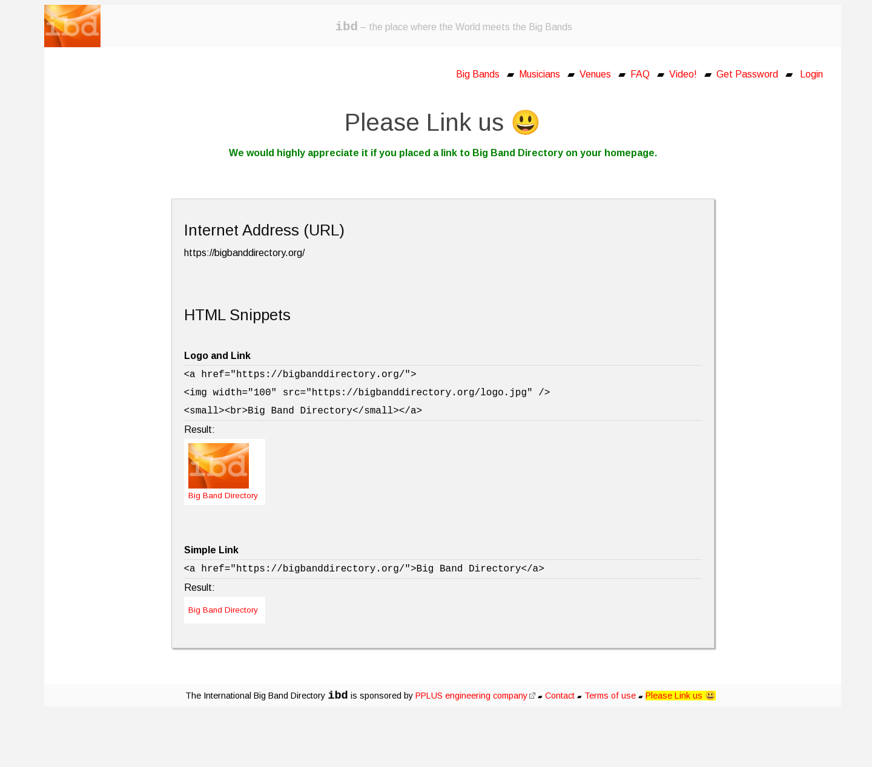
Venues (595, 74)
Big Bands (478, 74)
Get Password (747, 74)
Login (811, 74)
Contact (560, 695)
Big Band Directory (223, 609)
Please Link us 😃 (681, 695)
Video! (683, 74)
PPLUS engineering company (475, 695)
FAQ (640, 74)
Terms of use (610, 695)
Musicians (539, 74)
